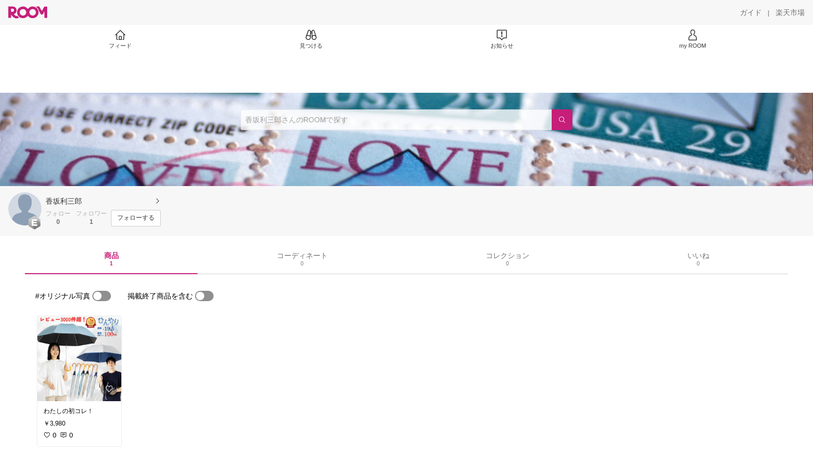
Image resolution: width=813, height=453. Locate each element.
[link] (79, 358)
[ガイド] (751, 12)
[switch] (101, 296)
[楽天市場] (790, 12)
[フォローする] (136, 218)
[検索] (562, 119)
